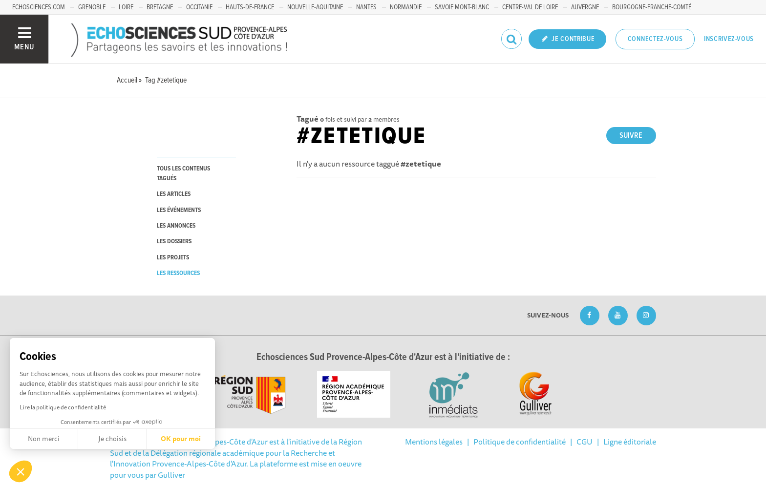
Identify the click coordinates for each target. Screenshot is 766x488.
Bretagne (160, 7)
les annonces (176, 226)
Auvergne (585, 7)
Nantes (366, 7)
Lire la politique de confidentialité (63, 407)
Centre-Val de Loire (530, 7)
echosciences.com (38, 7)
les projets (173, 258)
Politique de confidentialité (519, 441)
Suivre (630, 135)
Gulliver (171, 474)
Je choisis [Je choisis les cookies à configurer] (112, 438)
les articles (174, 194)
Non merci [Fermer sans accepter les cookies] (44, 438)
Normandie (406, 7)
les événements (179, 210)
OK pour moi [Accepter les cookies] (181, 438)
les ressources (178, 273)
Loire (126, 7)
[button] (20, 471)
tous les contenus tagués (183, 173)
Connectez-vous (655, 39)
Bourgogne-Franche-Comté (651, 7)
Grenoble (92, 7)
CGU (584, 441)
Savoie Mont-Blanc (462, 7)
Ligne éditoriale (629, 441)
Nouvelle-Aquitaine (315, 7)
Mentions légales (434, 441)
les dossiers (174, 241)
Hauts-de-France (250, 7)
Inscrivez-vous (729, 39)
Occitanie (199, 7)
